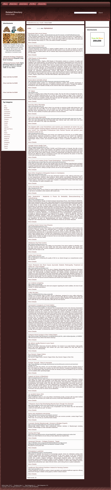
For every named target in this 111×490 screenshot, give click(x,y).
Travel (6, 148)
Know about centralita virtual (37, 80)
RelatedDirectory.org (32, 22)
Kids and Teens (8, 129)
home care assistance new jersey (39, 413)
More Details (32, 42)
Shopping (6, 142)
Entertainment (8, 117)
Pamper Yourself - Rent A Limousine (40, 362)
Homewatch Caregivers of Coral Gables (41, 305)
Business (6, 109)
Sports (6, 146)
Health (6, 123)
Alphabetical (48, 28)
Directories (7, 113)
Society (6, 144)
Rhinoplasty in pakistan (35, 451)
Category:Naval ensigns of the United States (42, 335)
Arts (5, 105)
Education (7, 115)
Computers (7, 111)
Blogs (5, 107)
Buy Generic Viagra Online (37, 354)
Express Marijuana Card (36, 46)
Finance (6, 119)
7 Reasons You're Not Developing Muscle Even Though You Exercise (50, 404)
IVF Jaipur (31, 91)
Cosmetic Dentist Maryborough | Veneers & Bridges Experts (47, 423)
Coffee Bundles (33, 293)
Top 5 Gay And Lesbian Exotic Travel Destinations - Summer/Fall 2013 (51, 160)
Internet (6, 127)
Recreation (7, 134)
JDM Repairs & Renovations (37, 58)
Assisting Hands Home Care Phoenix (40, 225)
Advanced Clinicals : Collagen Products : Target (43, 441)
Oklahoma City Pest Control (37, 243)
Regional (6, 138)
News (5, 132)
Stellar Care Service (34, 255)
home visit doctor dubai (35, 187)
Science (6, 140)
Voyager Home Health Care (37, 145)
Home (5, 125)
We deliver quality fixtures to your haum (41, 343)
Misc (5, 130)
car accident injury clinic (36, 394)
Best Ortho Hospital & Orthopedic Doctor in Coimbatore (46, 173)
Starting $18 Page (34, 433)
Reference (7, 136)
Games (6, 121)
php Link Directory (33, 486)
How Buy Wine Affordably (36, 105)
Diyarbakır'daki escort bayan (37, 33)
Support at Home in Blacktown (38, 376)
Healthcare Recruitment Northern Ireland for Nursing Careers (48, 467)
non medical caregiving (35, 283)
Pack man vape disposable (37, 117)
